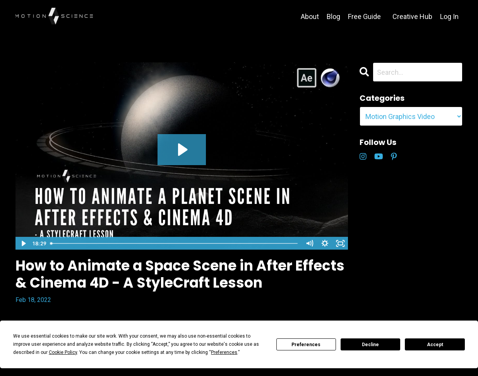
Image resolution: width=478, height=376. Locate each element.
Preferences (305, 344)
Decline (370, 344)
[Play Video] (23, 243)
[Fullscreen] (340, 243)
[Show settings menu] (325, 243)
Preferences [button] (224, 352)
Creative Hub (412, 16)
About (310, 16)
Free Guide (364, 16)
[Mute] (309, 243)
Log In (449, 16)
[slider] (174, 243)
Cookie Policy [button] (63, 352)
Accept (435, 344)
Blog (333, 16)
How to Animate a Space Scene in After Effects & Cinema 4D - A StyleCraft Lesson (179, 274)
